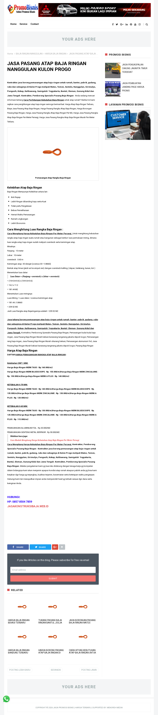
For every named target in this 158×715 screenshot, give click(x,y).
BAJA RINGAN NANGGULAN (29, 53)
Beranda (56, 670)
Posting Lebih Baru (19, 670)
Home (10, 53)
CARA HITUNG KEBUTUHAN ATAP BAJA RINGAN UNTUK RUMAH (82, 652)
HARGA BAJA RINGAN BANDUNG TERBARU (18, 651)
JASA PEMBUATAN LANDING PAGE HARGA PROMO (133, 87)
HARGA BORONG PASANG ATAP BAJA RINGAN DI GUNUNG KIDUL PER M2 (51, 652)
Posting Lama (89, 670)
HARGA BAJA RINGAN (55, 53)
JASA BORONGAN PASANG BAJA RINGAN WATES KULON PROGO (82, 622)
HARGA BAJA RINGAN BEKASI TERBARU (18, 621)
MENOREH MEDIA (115, 707)
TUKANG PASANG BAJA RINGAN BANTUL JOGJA (50, 621)
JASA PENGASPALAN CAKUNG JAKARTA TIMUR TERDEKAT (134, 68)
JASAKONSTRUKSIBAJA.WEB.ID (27, 506)
